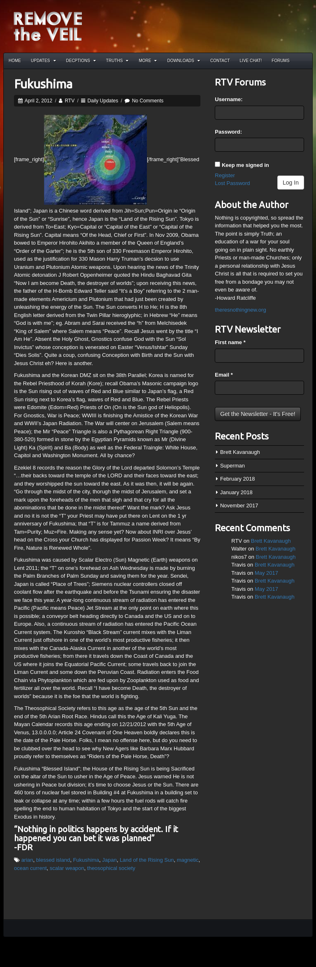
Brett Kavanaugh (240, 452)
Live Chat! (251, 60)
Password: (228, 132)
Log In (291, 182)
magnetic (188, 860)
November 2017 (239, 505)
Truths (117, 60)
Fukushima (43, 84)
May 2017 (266, 573)
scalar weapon (67, 868)
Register (225, 175)
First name (230, 342)
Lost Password (232, 183)
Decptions (81, 60)
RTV (69, 101)
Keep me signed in (245, 165)
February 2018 (237, 479)
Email (223, 375)
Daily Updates (103, 101)
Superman (232, 466)
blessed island (53, 860)
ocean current (30, 868)
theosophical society (111, 868)
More (148, 60)
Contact (220, 60)
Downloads (183, 60)
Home (15, 60)
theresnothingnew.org (240, 310)
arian (27, 860)
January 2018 (236, 492)
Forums (280, 60)
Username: (228, 99)
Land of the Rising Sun (147, 860)
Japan (109, 860)
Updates (43, 60)
